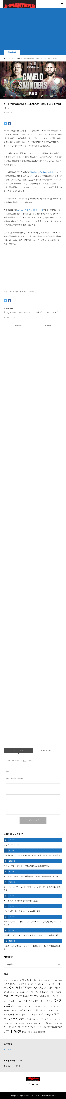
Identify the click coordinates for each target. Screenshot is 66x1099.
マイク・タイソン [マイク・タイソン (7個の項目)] (22, 1015)
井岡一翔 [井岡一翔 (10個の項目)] (26, 1032)
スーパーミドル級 (32, 312)
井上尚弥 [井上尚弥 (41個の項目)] (13, 1031)
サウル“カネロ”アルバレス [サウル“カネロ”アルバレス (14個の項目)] (22, 987)
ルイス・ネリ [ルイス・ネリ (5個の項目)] (53, 1023)
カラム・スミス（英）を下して (30, 210)
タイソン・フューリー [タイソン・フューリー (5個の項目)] (52, 996)
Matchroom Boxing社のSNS (41, 172)
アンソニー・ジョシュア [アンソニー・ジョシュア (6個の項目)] (12, 980)
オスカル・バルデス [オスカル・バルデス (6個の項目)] (17, 984)
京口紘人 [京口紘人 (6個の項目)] (34, 1032)
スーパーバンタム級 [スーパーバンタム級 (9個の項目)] (36, 992)
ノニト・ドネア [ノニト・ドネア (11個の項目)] (24, 1000)
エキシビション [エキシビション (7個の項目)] (43, 980)
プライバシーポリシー (13, 1066)
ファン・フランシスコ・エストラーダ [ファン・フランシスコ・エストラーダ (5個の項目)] (47, 1006)
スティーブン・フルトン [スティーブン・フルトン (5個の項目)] (18, 992)
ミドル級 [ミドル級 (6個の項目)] (28, 1019)
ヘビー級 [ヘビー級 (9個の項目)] (10, 1014)
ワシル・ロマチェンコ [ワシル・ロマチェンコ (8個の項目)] (39, 1027)
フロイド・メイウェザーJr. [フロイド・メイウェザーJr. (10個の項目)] (30, 1010)
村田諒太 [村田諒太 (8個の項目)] (42, 1032)
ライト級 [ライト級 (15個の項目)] (43, 1023)
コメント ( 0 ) (18, 750)
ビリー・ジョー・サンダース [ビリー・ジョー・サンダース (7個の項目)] (22, 1006)
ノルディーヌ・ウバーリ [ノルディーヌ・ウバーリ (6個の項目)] (42, 1001)
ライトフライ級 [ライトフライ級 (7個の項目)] (31, 1023)
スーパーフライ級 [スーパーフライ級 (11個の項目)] (17, 995)
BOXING (12, 52)
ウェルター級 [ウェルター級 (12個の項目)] (29, 980)
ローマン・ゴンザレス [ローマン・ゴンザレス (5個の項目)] (22, 1027)
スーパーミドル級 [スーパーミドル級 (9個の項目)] (36, 996)
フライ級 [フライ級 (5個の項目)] (13, 1010)
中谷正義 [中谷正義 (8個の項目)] (53, 1027)
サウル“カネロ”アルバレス (15, 312)
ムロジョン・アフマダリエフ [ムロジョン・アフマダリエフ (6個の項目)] (42, 1019)
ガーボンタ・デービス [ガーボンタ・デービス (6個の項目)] (33, 984)
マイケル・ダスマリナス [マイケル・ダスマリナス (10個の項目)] (41, 1014)
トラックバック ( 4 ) (47, 750)
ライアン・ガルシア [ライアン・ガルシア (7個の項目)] (16, 1023)
